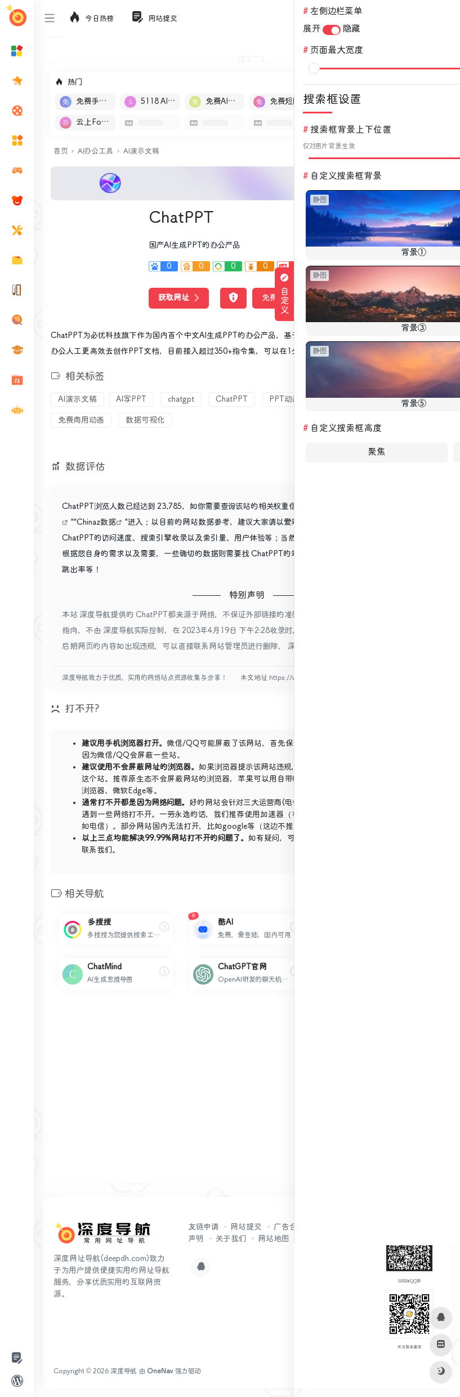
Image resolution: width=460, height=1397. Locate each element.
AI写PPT (131, 399)
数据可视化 (145, 420)
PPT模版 (352, 399)
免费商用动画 (81, 420)
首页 (60, 151)
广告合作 (289, 1227)
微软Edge (129, 791)
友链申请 (203, 1227)
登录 (441, 18)
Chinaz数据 (96, 522)
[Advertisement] (247, 1096)
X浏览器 (397, 779)
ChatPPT (232, 399)
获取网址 (178, 298)
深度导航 (123, 1371)
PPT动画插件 (292, 399)
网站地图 (273, 1239)
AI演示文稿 (141, 151)
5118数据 (363, 506)
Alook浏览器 (353, 779)
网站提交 (246, 1227)
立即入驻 (412, 82)
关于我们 (231, 1239)
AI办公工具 (95, 151)
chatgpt (181, 399)
